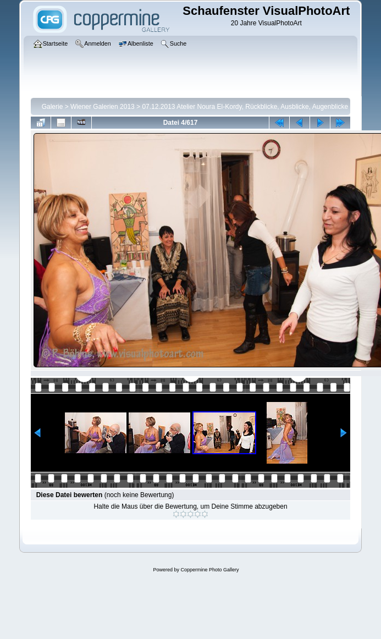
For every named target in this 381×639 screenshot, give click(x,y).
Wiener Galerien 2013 (102, 107)
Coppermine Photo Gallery (209, 569)
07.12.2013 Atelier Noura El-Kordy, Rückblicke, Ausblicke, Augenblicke (245, 107)
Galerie (52, 107)
